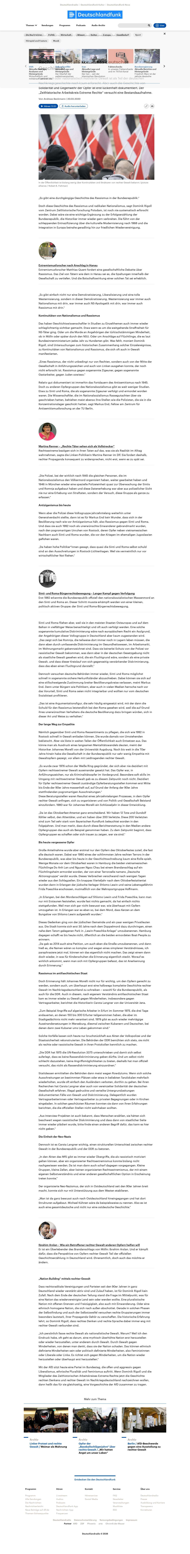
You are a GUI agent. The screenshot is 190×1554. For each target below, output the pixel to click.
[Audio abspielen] (48, 106)
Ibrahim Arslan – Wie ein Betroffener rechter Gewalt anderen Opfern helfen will (89, 1245)
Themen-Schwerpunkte (36, 1513)
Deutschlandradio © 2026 (95, 1533)
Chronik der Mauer (115, 1523)
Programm (64, 25)
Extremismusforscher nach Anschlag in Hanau (68, 265)
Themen (30, 25)
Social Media (91, 1499)
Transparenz (147, 1506)
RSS (115, 1510)
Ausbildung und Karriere (153, 1502)
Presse (144, 1499)
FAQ (115, 1495)
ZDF (82, 1523)
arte (101, 1523)
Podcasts (81, 25)
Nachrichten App (64, 1510)
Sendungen (47, 25)
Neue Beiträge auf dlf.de (37, 1510)
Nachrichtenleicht (34, 1506)
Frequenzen (62, 1513)
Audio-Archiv (98, 25)
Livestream (61, 1495)
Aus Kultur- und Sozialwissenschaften (54, 35)
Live (160, 25)
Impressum (131, 1520)
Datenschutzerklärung (85, 1520)
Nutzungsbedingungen (111, 1520)
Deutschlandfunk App (67, 1506)
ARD (75, 1523)
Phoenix (91, 1523)
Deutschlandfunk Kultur (93, 4)
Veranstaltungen (121, 1502)
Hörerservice (91, 1495)
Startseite (28, 35)
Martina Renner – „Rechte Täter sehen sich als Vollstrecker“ (77, 446)
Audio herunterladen (75, 106)
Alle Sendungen (33, 1499)
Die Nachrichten (33, 1502)
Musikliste (118, 1506)
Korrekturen (146, 1510)
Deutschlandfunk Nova (118, 4)
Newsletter (118, 1499)
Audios (59, 1499)
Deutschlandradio (69, 4)
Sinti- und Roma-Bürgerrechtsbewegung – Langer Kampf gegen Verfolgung (87, 593)
